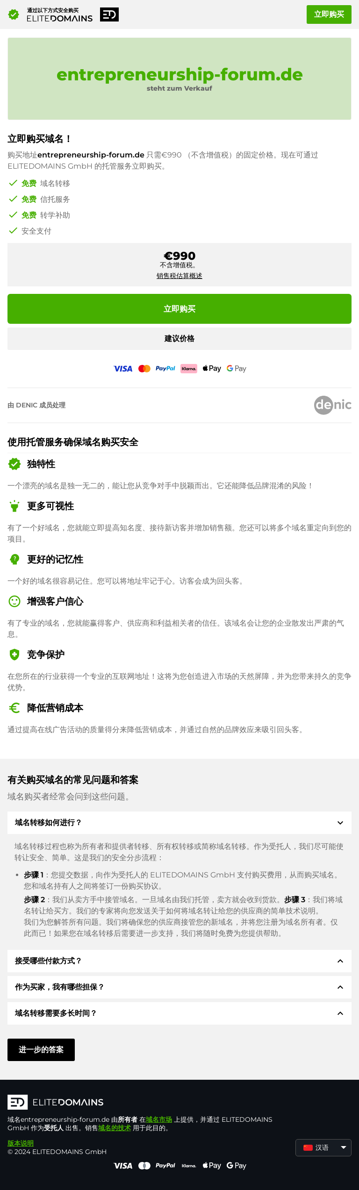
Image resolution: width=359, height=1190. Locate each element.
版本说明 (20, 1143)
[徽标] (147, 1103)
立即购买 (329, 14)
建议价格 (179, 338)
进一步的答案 (41, 1049)
